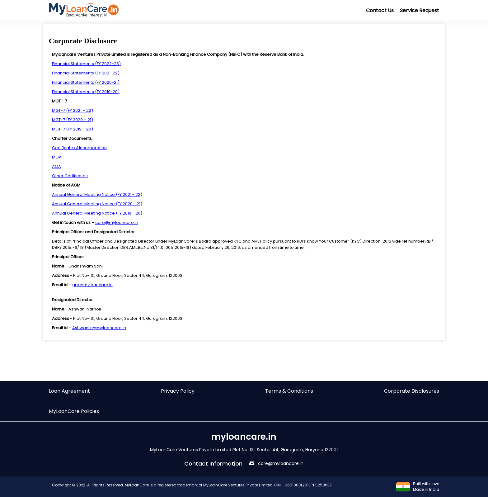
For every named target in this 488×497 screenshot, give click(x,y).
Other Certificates (70, 176)
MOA (57, 157)
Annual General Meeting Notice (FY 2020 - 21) (97, 204)
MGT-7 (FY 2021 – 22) (72, 110)
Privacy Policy (178, 391)
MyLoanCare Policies (74, 411)
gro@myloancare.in (92, 285)
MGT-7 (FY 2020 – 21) (72, 120)
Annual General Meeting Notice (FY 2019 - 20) (97, 213)
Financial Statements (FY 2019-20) (86, 92)
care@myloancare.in (116, 222)
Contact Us (380, 10)
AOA (56, 166)
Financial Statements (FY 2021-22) (86, 73)
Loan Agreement (69, 391)
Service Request (419, 10)
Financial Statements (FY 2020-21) (86, 82)
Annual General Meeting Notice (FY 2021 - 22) (97, 194)
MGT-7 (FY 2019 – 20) (72, 129)
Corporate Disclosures (411, 391)
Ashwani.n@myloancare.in (99, 328)
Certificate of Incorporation (79, 148)
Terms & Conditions (289, 391)
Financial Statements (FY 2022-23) (86, 64)
